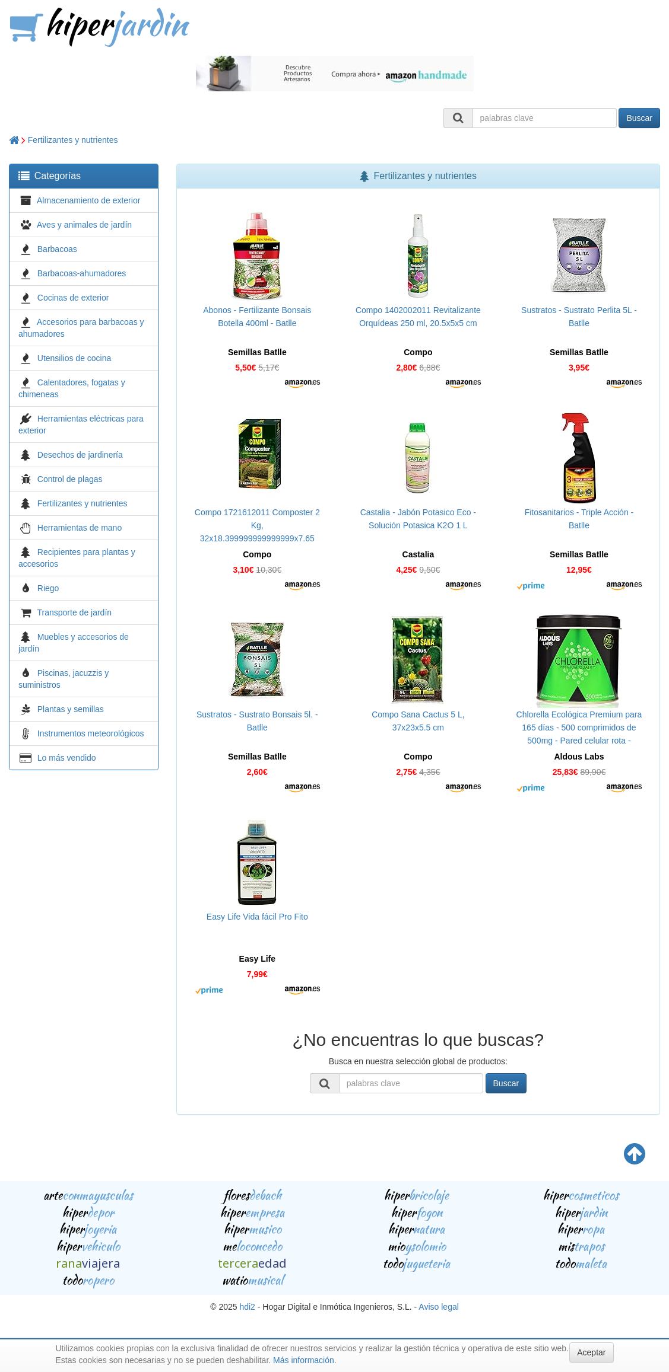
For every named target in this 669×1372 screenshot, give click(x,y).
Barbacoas (57, 249)
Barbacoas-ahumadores (81, 273)
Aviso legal (438, 1307)
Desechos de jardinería (80, 455)
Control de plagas (70, 479)
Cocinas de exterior (73, 297)
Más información (303, 1360)
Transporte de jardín (74, 612)
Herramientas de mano (79, 527)
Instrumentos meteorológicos (90, 733)
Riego (48, 588)
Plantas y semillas (70, 709)
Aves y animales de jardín (84, 224)
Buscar (639, 118)
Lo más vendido (66, 757)
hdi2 (247, 1307)
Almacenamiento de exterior (88, 200)
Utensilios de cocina (74, 358)
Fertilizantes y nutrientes (73, 140)
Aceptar (591, 1352)
